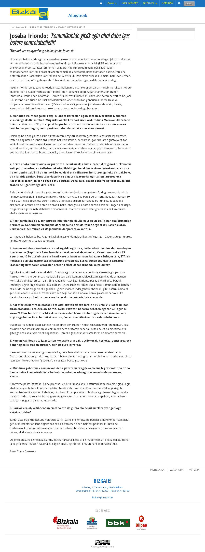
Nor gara (194, 469)
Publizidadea (157, 469)
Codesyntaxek (98, 546)
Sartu (189, 4)
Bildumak (150, 3)
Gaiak (111, 3)
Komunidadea (130, 3)
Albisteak (77, 15)
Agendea (167, 3)
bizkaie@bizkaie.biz (102, 497)
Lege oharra (176, 469)
